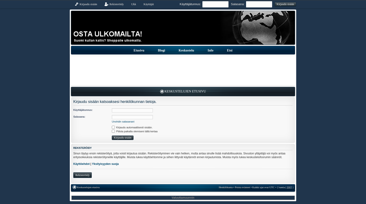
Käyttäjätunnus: (190, 4)
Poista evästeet (242, 187)
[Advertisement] (183, 70)
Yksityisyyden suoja (105, 164)
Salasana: (238, 4)
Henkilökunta (226, 187)
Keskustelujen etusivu (185, 91)
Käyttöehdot (81, 164)
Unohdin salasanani (123, 121)
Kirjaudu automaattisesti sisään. (132, 127)
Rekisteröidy (82, 175)
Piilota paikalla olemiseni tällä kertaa (135, 131)
